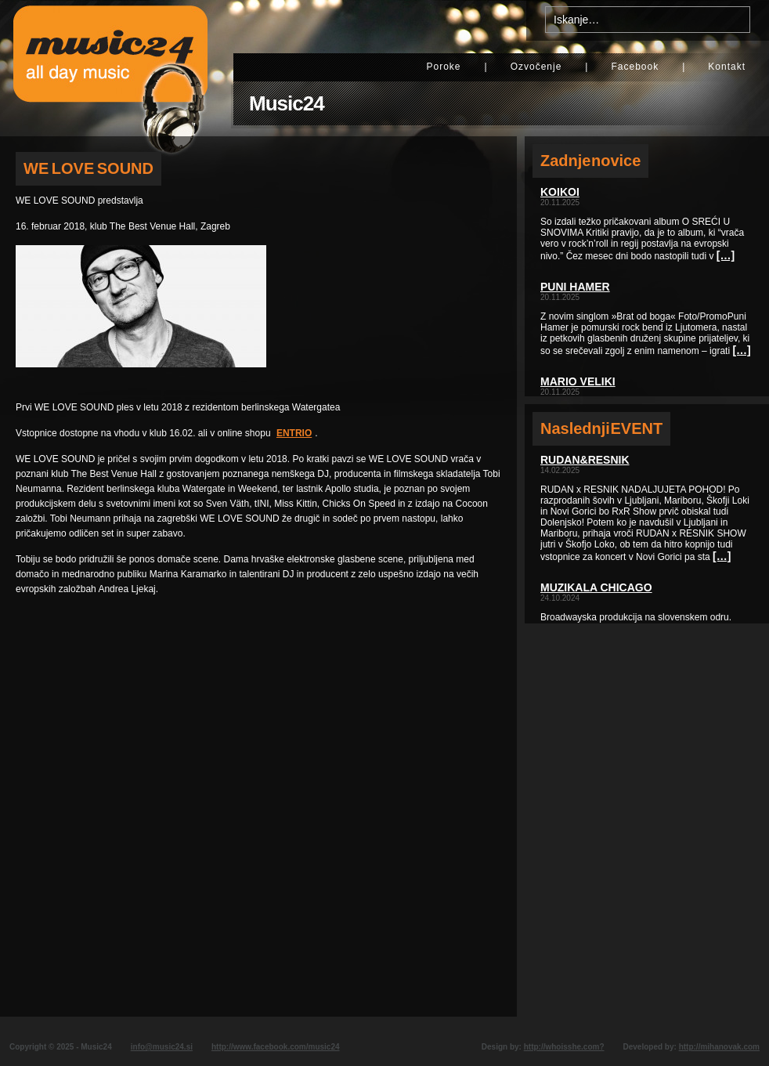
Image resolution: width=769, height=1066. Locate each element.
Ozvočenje (536, 66)
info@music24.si (162, 1047)
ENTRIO (294, 433)
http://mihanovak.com (719, 1047)
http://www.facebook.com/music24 (275, 1047)
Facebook (635, 66)
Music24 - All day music (110, 68)
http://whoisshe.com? (564, 1047)
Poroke (443, 66)
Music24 (286, 103)
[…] (726, 255)
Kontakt (727, 66)
